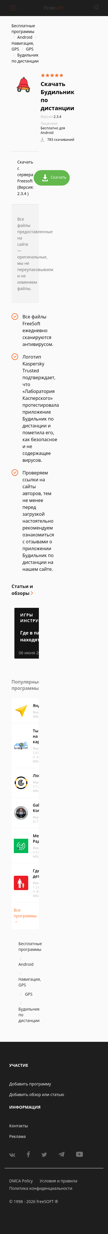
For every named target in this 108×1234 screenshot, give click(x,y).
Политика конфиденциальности (40, 1188)
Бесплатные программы (23, 28)
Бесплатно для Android (53, 130)
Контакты (18, 1125)
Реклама (17, 1136)
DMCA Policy (21, 1181)
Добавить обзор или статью (36, 1094)
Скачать (54, 177)
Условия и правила (58, 1181)
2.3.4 (51, 116)
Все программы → (25, 915)
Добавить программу (30, 1084)
